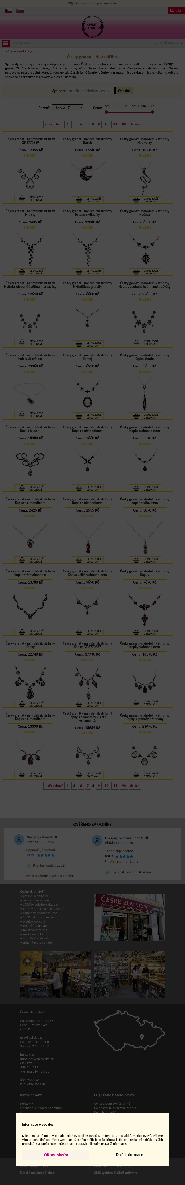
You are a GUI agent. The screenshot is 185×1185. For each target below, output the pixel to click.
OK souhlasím (55, 1154)
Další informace (129, 1154)
